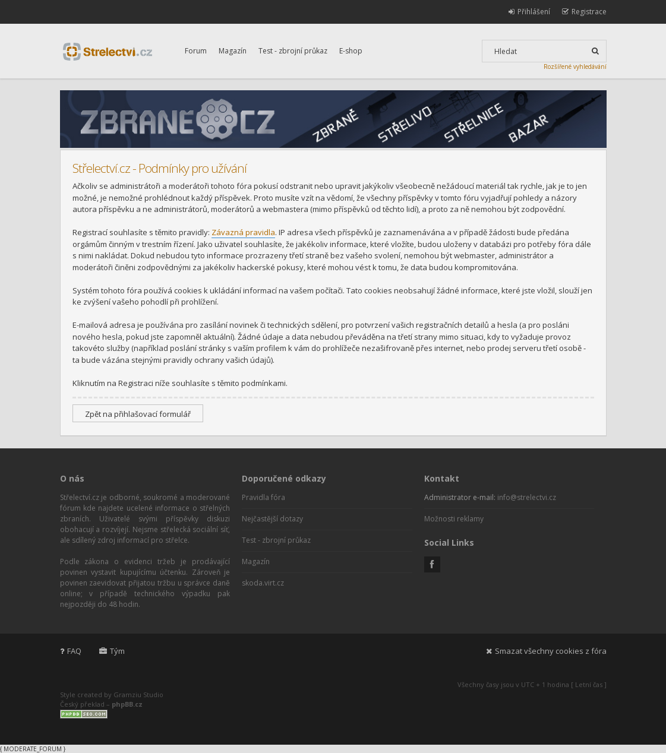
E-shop (350, 51)
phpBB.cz (127, 704)
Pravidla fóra (263, 497)
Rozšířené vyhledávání (575, 66)
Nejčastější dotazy (272, 519)
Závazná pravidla (243, 232)
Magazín (233, 51)
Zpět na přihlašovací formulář (138, 414)
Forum (196, 51)
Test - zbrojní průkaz (292, 51)
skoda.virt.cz (263, 583)
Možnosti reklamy (454, 519)
